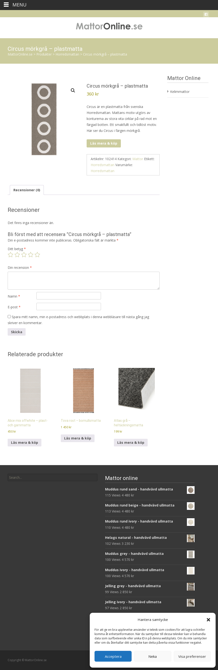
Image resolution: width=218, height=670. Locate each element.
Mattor (137, 159)
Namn (14, 296)
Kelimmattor (180, 91)
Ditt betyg (17, 249)
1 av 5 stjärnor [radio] (10, 255)
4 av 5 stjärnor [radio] (31, 255)
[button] (208, 619)
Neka (152, 656)
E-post (14, 307)
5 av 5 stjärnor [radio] (37, 255)
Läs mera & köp (103, 143)
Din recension (20, 267)
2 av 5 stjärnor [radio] (17, 255)
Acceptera (113, 656)
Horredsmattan (102, 165)
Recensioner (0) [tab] (26, 190)
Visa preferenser (192, 656)
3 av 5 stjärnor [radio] (24, 255)
